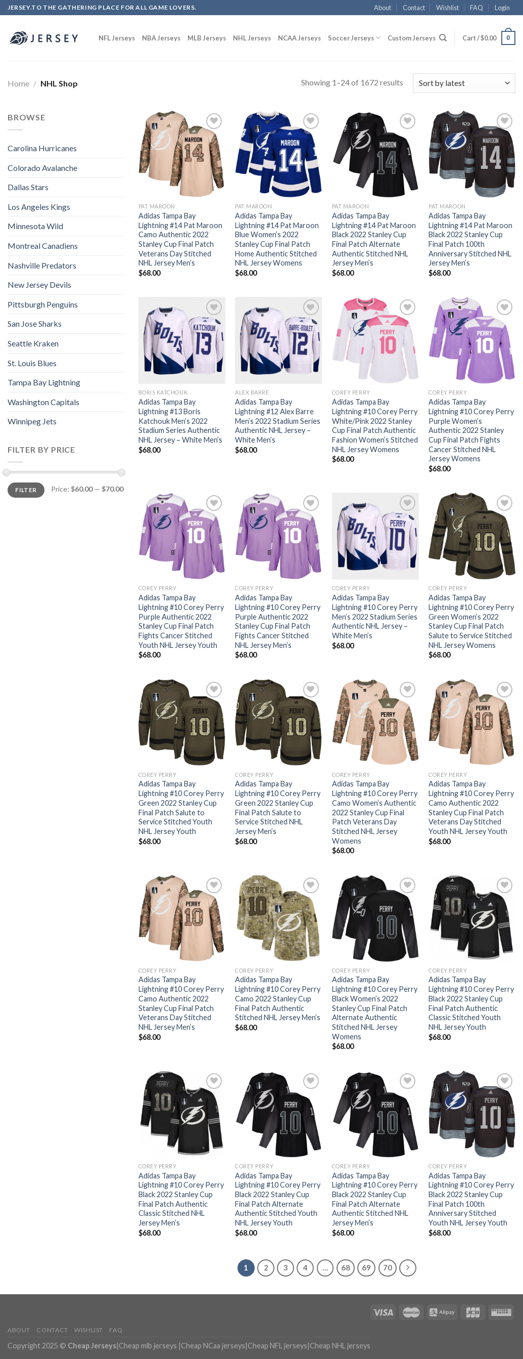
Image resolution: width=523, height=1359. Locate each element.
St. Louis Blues (32, 363)
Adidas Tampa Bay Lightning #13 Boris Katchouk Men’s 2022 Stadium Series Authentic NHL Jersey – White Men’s (180, 421)
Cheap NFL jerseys (277, 1345)
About (382, 8)
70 (387, 1267)
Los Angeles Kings (39, 206)
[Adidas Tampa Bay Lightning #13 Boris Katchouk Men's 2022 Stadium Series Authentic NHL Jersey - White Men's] (181, 340)
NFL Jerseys (117, 38)
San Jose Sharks (35, 323)
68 (345, 1267)
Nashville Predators (42, 265)
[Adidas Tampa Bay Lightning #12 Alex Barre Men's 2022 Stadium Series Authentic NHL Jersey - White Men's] (278, 340)
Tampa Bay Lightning (44, 382)
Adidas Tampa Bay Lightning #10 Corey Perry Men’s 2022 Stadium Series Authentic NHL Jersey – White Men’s (374, 616)
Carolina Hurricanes (42, 148)
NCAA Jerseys (299, 38)
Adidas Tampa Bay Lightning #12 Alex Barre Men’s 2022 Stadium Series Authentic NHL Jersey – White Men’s (277, 421)
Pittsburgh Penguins (43, 304)
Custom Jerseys (412, 38)
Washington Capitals (43, 402)
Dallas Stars (28, 187)
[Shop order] (464, 83)
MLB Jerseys (206, 38)
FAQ (476, 8)
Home (18, 83)
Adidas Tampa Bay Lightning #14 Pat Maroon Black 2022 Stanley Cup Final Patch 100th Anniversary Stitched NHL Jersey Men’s (470, 239)
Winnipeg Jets (32, 421)
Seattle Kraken (33, 343)
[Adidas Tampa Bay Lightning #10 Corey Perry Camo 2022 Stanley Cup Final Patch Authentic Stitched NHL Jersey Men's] (278, 918)
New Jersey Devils (39, 284)
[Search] (443, 38)
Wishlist (447, 8)
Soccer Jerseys (354, 37)
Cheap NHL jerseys (340, 1345)
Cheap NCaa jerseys (213, 1345)
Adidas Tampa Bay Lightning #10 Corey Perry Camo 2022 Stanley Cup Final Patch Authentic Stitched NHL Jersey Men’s (277, 998)
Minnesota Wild (35, 226)
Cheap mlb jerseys (148, 1345)
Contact (414, 8)
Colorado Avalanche (42, 167)
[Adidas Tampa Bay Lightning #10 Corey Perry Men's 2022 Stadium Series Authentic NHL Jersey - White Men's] (375, 536)
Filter (25, 490)
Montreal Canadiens (43, 245)
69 (366, 1267)
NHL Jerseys (252, 38)
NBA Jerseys (161, 38)
